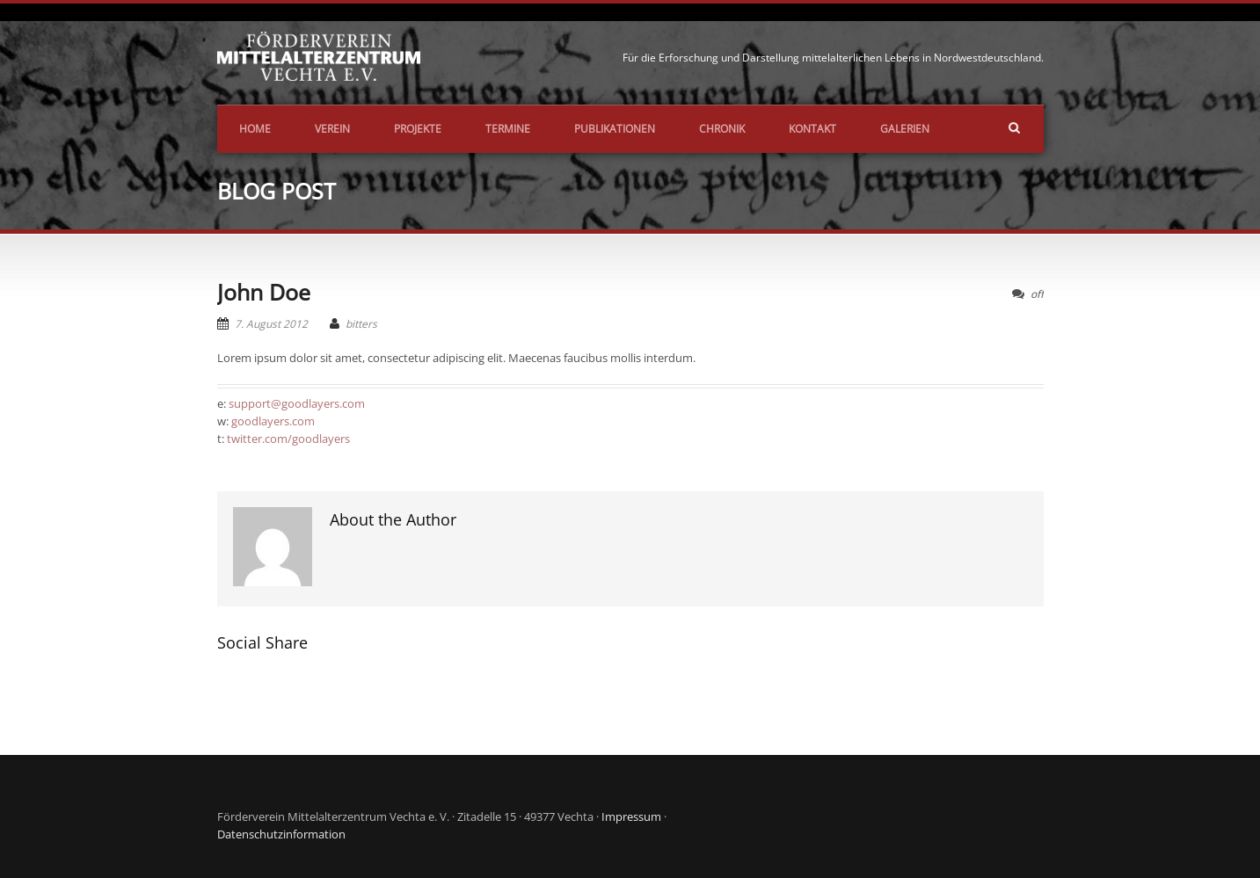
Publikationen (614, 128)
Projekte (417, 128)
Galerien (904, 128)
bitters (361, 323)
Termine (507, 128)
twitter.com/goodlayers (288, 438)
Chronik (722, 128)
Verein (332, 128)
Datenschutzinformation (281, 834)
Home (255, 128)
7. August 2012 (271, 323)
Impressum (631, 816)
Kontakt (812, 128)
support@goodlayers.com (297, 403)
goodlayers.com (273, 421)
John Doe (263, 292)
